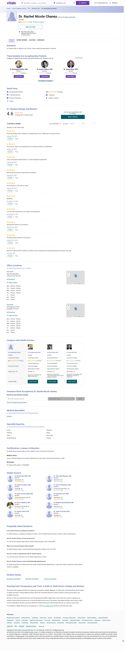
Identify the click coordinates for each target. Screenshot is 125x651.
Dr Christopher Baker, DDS (19, 69)
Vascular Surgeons (51, 622)
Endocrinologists (81, 617)
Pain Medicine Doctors (87, 620)
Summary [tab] (12, 40)
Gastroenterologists (103, 617)
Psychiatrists (17, 622)
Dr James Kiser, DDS (71, 69)
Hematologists (10, 620)
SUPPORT (10, 626)
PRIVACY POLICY (31, 626)
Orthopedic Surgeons (75, 620)
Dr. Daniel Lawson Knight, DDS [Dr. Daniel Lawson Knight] (24, 494)
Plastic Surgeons (106, 620)
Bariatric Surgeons (25, 617)
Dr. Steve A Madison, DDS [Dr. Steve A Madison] (22, 502)
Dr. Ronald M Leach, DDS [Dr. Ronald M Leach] (61, 494)
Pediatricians (97, 620)
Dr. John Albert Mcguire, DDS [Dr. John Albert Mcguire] (62, 476)
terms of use (34, 632)
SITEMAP (21, 626)
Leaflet (74, 283)
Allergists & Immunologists (13, 617)
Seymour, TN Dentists (50, 579)
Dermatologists (57, 617)
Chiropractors (43, 617)
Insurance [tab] (40, 40)
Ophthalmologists (56, 620)
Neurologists (25, 620)
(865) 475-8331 (13, 282)
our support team (48, 606)
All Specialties (60, 622)
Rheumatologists (34, 622)
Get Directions (11, 279)
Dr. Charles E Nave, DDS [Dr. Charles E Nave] (22, 511)
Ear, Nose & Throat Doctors (69, 617)
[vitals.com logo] (11, 3)
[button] (75, 276)
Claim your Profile (70, 17)
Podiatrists (9, 622)
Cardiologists (35, 617)
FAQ (15, 626)
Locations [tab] (32, 40)
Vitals (83, 283)
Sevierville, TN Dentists (32, 579)
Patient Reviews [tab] (22, 40)
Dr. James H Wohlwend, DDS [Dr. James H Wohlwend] (62, 485)
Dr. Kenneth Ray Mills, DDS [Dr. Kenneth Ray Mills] (23, 476)
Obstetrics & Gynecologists (36, 620)
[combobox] (36, 3)
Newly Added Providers (71, 622)
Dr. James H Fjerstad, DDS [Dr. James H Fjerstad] (62, 511)
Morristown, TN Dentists (14, 579)
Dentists (50, 617)
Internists (18, 620)
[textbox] (36, 3)
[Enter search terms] (55, 123)
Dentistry (9, 416)
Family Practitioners (92, 617)
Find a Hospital (82, 622)
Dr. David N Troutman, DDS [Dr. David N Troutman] (23, 485)
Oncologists (47, 620)
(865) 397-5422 (13, 315)
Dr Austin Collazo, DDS (44, 69)
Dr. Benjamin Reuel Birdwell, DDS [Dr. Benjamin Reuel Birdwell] (64, 502)
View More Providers (45, 81)
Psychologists (25, 622)
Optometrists (65, 620)
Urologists (42, 622)
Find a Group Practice (92, 622)
